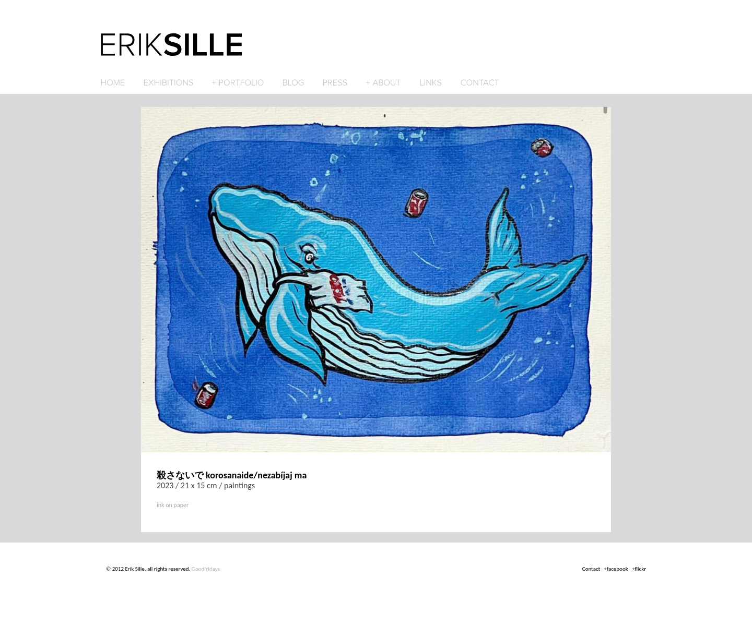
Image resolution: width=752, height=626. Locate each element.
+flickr (639, 569)
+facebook (616, 569)
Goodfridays (206, 568)
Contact (591, 569)
